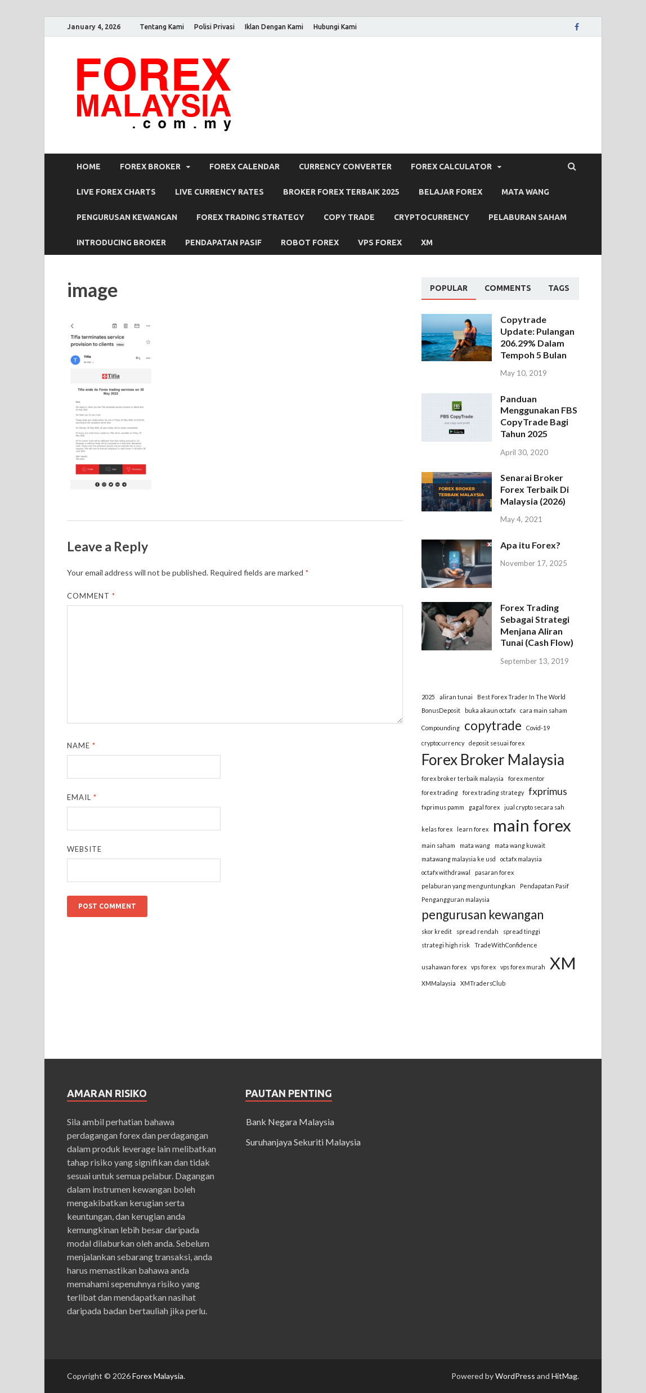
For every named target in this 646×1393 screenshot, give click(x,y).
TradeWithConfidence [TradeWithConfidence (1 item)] (505, 945)
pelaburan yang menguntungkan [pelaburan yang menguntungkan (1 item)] (468, 885)
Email (82, 797)
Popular (449, 288)
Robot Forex (310, 242)
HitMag (564, 1376)
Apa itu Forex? (530, 545)
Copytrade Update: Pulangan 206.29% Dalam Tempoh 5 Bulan (537, 337)
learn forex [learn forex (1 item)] (472, 829)
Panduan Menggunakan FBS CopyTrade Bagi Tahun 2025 (538, 416)
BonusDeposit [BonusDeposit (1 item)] (440, 710)
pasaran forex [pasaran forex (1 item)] (494, 872)
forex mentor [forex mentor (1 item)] (526, 778)
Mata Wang (525, 191)
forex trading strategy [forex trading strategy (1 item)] (493, 792)
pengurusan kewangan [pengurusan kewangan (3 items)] (482, 914)
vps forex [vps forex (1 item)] (483, 966)
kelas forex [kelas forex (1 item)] (436, 829)
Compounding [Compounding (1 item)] (440, 727)
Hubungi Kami (335, 26)
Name (81, 745)
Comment (91, 595)
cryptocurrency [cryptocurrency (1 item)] (442, 743)
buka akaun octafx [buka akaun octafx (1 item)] (490, 710)
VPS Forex (380, 242)
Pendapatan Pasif (223, 242)
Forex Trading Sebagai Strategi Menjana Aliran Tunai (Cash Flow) (536, 625)
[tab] (448, 288)
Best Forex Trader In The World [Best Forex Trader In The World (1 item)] (521, 696)
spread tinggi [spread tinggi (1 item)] (521, 931)
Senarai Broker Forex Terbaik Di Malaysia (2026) (534, 489)
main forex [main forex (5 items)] (532, 825)
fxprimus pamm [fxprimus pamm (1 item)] (442, 807)
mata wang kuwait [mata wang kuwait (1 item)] (520, 845)
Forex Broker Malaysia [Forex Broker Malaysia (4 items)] (492, 760)
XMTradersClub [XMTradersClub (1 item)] (482, 983)
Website (84, 848)
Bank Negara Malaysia (290, 1121)
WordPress (515, 1376)
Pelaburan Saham (527, 217)
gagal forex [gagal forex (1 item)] (484, 807)
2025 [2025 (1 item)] (428, 696)
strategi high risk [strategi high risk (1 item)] (445, 945)
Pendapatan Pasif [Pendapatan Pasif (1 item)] (544, 885)
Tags (558, 288)
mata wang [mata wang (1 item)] (475, 845)
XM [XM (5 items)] (563, 963)
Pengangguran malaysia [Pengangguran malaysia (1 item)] (455, 899)
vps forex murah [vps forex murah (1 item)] (522, 966)
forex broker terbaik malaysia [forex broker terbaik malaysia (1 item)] (462, 778)
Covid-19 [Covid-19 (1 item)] (538, 727)
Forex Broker (150, 166)
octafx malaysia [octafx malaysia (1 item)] (521, 858)
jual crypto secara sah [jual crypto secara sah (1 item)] (534, 807)
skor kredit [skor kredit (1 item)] (436, 931)
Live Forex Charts (116, 191)
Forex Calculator (451, 166)
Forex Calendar (244, 166)
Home (89, 166)
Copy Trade (349, 217)
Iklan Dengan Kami (274, 26)
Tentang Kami (162, 26)
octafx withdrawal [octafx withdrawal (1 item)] (445, 872)
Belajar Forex (450, 191)
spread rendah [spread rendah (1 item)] (477, 931)
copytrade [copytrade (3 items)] (493, 725)
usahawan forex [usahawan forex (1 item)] (443, 966)
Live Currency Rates (219, 191)
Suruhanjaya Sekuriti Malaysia (303, 1141)
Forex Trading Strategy (250, 217)
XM (427, 242)
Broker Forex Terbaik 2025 (341, 191)
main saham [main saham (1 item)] (438, 845)
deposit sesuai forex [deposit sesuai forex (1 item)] (496, 743)
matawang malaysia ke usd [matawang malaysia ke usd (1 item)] (458, 858)
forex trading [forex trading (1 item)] (439, 792)
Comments (508, 288)
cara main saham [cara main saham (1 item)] (543, 710)
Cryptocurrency (431, 217)
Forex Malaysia (157, 1376)
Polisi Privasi (214, 26)
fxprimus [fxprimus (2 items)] (547, 791)
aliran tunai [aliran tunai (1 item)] (456, 696)
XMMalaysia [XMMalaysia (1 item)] (438, 983)
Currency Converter (345, 166)
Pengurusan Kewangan (127, 217)
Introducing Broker (121, 242)
